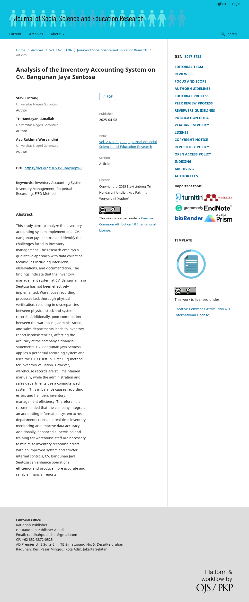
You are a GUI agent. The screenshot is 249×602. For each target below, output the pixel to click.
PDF (109, 96)
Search (229, 34)
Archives (36, 34)
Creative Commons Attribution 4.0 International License (127, 224)
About (56, 34)
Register (220, 3)
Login (236, 3)
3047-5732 (193, 56)
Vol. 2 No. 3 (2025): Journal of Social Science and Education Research (98, 50)
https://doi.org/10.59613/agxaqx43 (53, 168)
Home (20, 50)
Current (15, 34)
